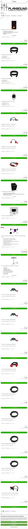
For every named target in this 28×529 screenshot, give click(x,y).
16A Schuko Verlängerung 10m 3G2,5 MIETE (8, 443)
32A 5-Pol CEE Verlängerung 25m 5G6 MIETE (8, 319)
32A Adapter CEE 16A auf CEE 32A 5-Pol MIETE (8, 146)
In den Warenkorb (14, 308)
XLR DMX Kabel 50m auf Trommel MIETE (8, 101)
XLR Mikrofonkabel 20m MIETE (6, 78)
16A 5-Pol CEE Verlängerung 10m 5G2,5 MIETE (8, 369)
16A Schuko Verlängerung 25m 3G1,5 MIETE (8, 468)
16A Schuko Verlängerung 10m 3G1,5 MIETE (8, 418)
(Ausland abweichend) (12, 60)
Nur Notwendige (14, 524)
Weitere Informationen (14, 527)
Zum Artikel (14, 43)
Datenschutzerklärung (8, 520)
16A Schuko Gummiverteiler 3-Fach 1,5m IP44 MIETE (9, 493)
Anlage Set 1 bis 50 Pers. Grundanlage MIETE (8, 29)
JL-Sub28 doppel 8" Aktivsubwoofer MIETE (8, 191)
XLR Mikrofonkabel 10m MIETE (6, 54)
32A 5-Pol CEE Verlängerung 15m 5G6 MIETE (8, 344)
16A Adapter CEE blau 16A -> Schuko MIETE (8, 124)
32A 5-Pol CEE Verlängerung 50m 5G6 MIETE (8, 294)
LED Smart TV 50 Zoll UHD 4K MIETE (7, 215)
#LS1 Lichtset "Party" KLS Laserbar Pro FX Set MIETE (9, 265)
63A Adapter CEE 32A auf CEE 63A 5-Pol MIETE (8, 169)
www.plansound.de (3, 13)
